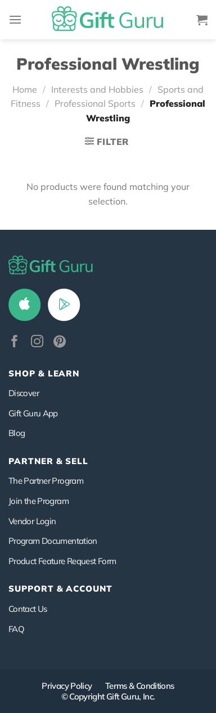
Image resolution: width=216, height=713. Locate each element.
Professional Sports (95, 103)
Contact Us (27, 608)
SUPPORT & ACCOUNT (60, 588)
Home (24, 89)
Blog (16, 433)
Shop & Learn (43, 373)
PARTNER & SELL (48, 461)
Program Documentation (52, 540)
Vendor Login (32, 521)
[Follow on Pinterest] (59, 342)
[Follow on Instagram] (37, 342)
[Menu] (15, 19)
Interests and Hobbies (97, 89)
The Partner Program (45, 480)
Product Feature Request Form (62, 561)
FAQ (16, 629)
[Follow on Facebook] (14, 342)
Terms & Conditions (139, 685)
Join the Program (38, 501)
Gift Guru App (33, 413)
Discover (23, 393)
